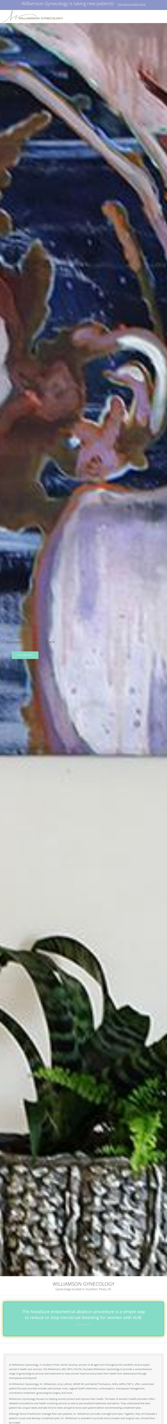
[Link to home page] (35, 16)
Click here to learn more (131, 4)
